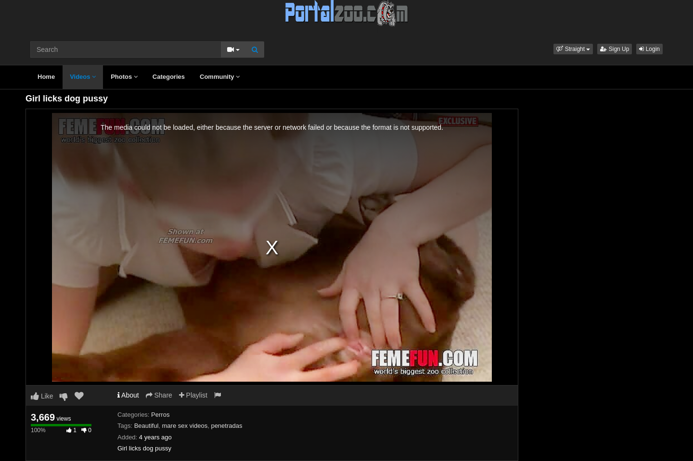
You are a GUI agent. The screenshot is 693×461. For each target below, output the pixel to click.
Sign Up (614, 49)
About (128, 395)
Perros (160, 414)
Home (46, 76)
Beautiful (146, 425)
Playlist (193, 395)
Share (159, 395)
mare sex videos (185, 425)
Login (649, 49)
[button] (573, 49)
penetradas (226, 425)
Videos (83, 76)
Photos (124, 76)
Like (42, 396)
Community (220, 76)
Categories (169, 76)
